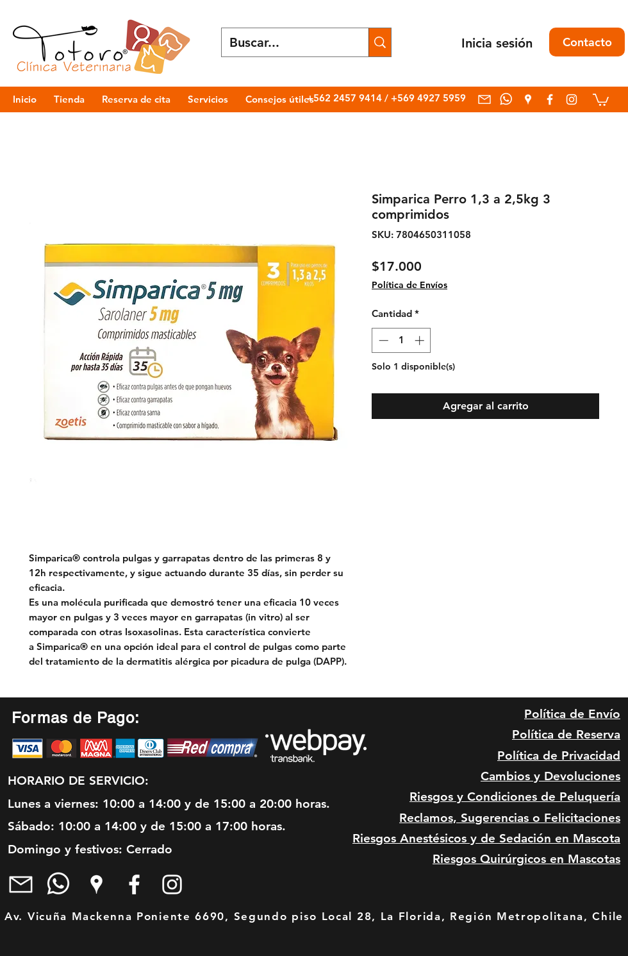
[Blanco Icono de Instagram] (572, 99)
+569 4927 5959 (428, 98)
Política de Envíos (409, 285)
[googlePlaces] (528, 99)
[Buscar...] (285, 42)
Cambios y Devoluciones (550, 776)
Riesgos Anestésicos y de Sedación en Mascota (486, 838)
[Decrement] (382, 340)
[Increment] (420, 340)
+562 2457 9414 (345, 98)
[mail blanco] (484, 99)
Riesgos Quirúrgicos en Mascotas (526, 858)
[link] (601, 99)
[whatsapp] (506, 99)
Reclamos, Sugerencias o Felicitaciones (509, 817)
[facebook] (550, 99)
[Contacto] (587, 42)
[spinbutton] (401, 340)
